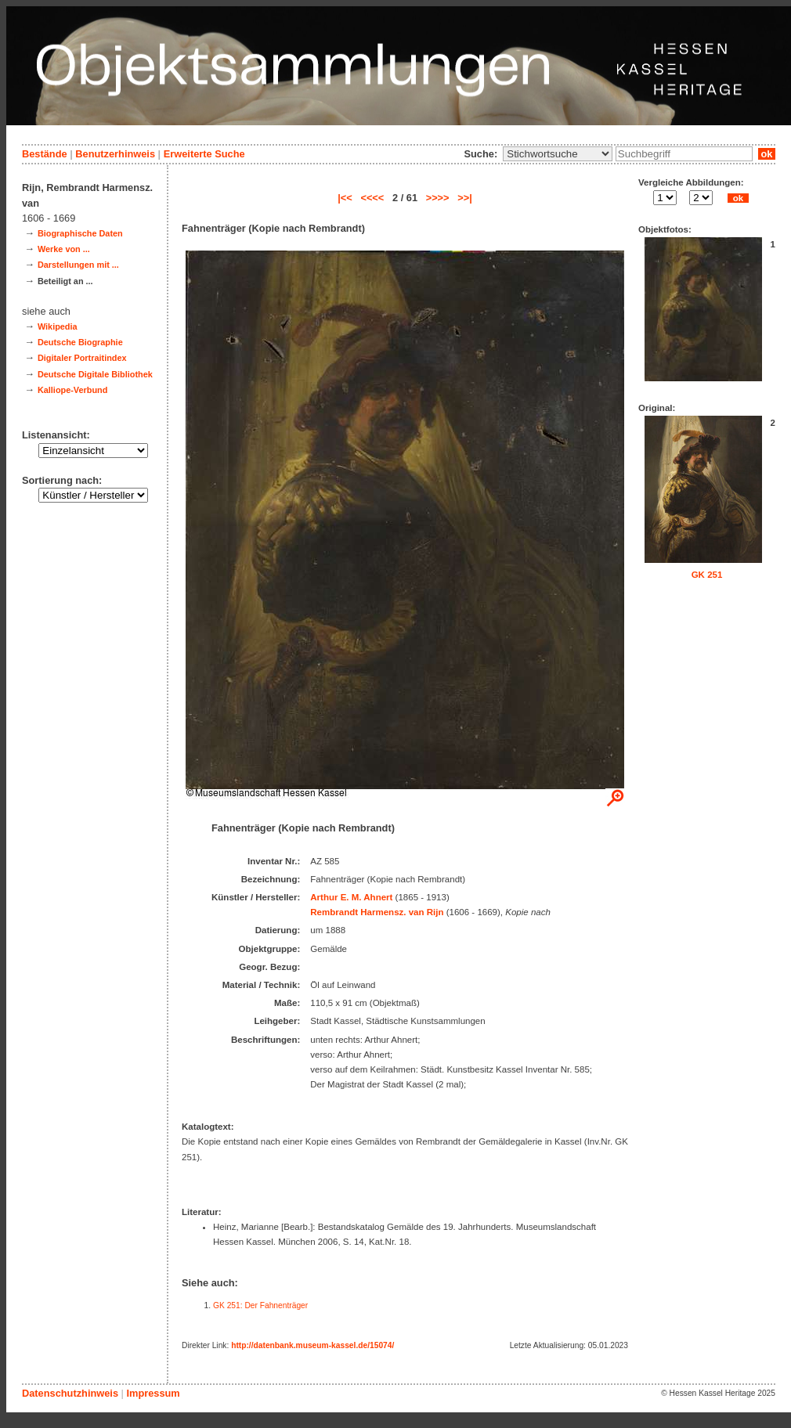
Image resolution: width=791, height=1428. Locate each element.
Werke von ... (64, 249)
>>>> (438, 198)
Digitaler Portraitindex (82, 357)
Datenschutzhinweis (70, 1393)
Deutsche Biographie (80, 342)
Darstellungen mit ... (78, 264)
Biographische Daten (80, 233)
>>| (464, 198)
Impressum (152, 1393)
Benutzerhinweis (115, 154)
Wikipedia (58, 326)
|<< (345, 198)
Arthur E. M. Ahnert (351, 897)
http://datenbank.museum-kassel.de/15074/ (312, 1345)
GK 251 (707, 574)
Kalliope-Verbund (72, 390)
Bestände (44, 154)
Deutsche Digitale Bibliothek (95, 374)
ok (766, 154)
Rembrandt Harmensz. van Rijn (376, 912)
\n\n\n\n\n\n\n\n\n (557, 153)
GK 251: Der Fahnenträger (260, 1305)
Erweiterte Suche (204, 154)
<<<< (372, 198)
